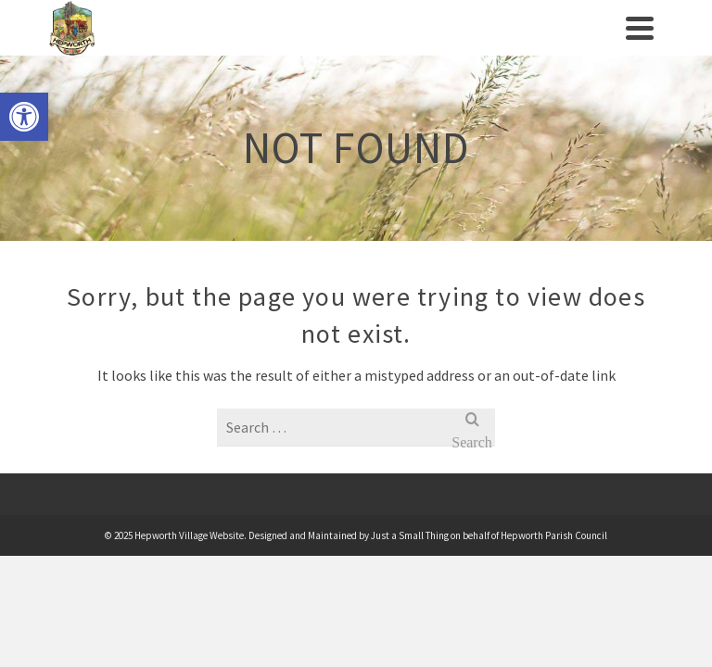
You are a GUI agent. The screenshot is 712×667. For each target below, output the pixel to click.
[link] (24, 117)
